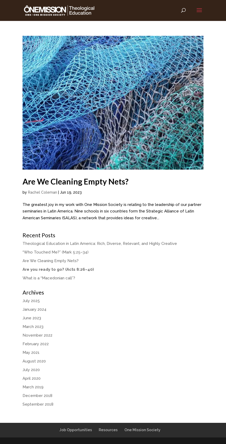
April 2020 (32, 378)
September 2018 (38, 404)
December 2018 (37, 395)
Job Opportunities (75, 430)
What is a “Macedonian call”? (49, 278)
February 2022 (36, 344)
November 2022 (37, 335)
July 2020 (31, 369)
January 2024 (34, 309)
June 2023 (32, 318)
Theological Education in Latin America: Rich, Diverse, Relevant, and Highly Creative (100, 243)
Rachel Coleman (42, 192)
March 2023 (33, 326)
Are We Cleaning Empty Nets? (76, 181)
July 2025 (31, 300)
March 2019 (33, 387)
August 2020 (34, 361)
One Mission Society (142, 430)
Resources (108, 430)
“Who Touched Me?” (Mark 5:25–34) (56, 252)
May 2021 (31, 352)
